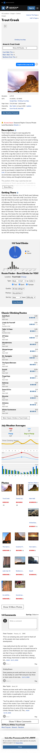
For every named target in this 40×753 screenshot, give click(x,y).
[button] (10, 82)
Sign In (31, 8)
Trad (14, 284)
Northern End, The (9, 57)
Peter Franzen (8, 633)
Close (20, 747)
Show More (8, 187)
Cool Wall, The (8, 52)
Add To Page (34, 18)
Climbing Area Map (20, 39)
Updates (28, 106)
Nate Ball (20, 108)
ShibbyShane (7, 669)
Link (3, 172)
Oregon (12, 13)
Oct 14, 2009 (25, 677)
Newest (14, 727)
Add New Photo (33, 483)
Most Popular (6, 727)
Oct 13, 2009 (14, 660)
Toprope (30, 284)
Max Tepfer (13, 106)
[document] (20, 744)
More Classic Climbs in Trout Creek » (16, 418)
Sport (21, 284)
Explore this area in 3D (25, 64)
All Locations (5, 13)
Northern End (6, 326)
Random (21, 727)
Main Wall (5, 319)
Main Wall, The (8, 55)
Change (23, 277)
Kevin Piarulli (13, 108)
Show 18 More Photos (12, 607)
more (8, 660)
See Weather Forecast (10, 113)
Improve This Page (32, 15)
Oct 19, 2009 (7, 713)
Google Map (13, 101)
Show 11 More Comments (20, 721)
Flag (36, 664)
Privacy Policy (19, 743)
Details (17, 125)
